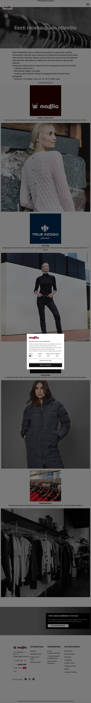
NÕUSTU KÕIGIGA (45, 365)
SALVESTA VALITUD (45, 360)
